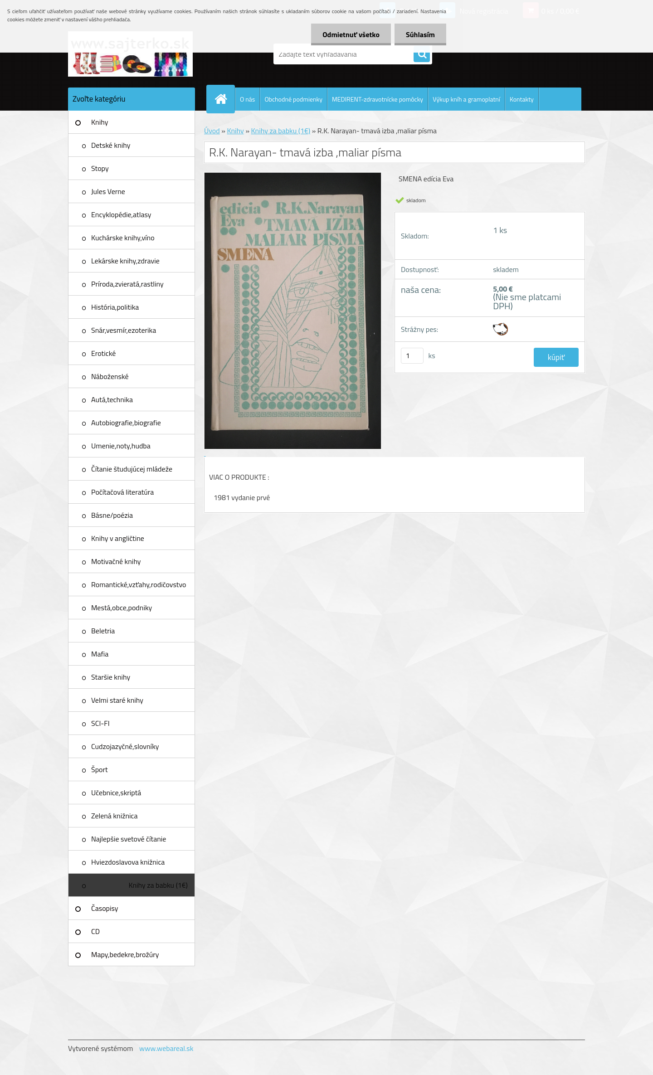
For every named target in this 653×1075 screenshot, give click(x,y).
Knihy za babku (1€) (158, 885)
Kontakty (522, 99)
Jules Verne (108, 191)
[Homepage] (224, 99)
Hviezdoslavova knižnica (128, 861)
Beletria (103, 630)
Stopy (100, 168)
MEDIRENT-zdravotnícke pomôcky (377, 99)
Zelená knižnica (114, 815)
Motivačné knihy (116, 561)
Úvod (212, 130)
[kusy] (412, 356)
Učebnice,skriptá (116, 792)
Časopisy (104, 908)
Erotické (103, 353)
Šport (99, 769)
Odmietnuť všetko (351, 34)
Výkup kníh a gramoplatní (466, 99)
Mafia (99, 653)
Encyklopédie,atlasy (121, 214)
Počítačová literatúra (122, 491)
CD (95, 931)
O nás (247, 99)
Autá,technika (112, 399)
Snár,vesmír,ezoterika (123, 330)
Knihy (99, 122)
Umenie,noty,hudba (121, 445)
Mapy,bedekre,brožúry (125, 954)
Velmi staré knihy (117, 700)
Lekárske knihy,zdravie (125, 260)
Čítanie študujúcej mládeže (131, 468)
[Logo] (130, 54)
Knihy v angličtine (117, 538)
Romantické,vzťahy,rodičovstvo (138, 584)
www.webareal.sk (166, 1048)
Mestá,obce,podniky (121, 607)
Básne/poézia (112, 515)
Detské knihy (110, 145)
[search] (422, 54)
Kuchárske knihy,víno (123, 237)
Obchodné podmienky (293, 99)
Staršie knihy (110, 676)
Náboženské (110, 376)
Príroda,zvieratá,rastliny (127, 283)
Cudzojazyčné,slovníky (125, 746)
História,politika (115, 307)
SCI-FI (100, 723)
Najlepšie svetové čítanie (128, 838)
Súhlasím (420, 34)
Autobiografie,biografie (126, 422)
